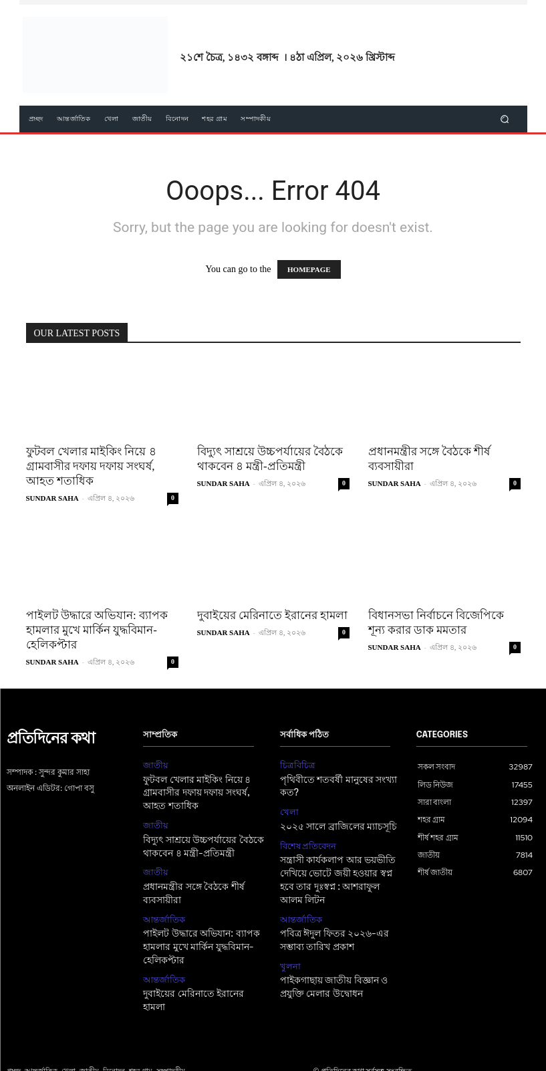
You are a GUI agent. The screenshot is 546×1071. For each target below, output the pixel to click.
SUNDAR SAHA (52, 498)
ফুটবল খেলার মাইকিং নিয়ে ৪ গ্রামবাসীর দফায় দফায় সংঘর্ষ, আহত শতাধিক (91, 466)
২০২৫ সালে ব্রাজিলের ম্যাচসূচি (334, 822)
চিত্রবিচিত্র (295, 764)
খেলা (288, 809)
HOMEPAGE (309, 269)
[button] (504, 119)
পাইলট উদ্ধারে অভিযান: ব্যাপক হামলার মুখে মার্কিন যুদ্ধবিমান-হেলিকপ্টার (97, 630)
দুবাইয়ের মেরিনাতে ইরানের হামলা (272, 615)
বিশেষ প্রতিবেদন (306, 840)
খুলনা (289, 952)
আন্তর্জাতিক (161, 909)
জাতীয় (154, 764)
